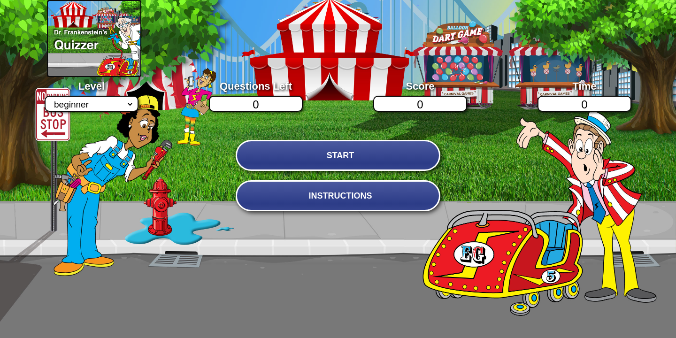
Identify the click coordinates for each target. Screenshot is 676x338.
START (340, 155)
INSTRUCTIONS (340, 195)
